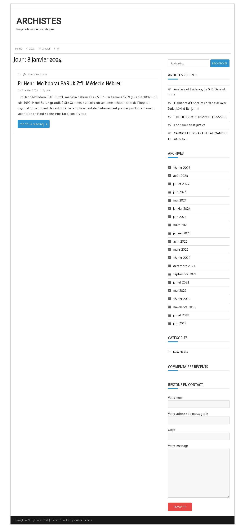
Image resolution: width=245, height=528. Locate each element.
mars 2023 (180, 225)
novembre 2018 (184, 307)
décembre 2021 (184, 266)
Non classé (180, 352)
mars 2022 (180, 249)
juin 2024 (179, 192)
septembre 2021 (184, 274)
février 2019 (181, 299)
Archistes (38, 21)
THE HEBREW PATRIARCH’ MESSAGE (199, 117)
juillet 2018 (181, 315)
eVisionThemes (83, 520)
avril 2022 (180, 241)
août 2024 (180, 176)
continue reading (32, 124)
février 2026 (181, 168)
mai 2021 (179, 290)
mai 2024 (180, 200)
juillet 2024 (181, 184)
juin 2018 (179, 323)
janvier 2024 (182, 208)
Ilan (48, 90)
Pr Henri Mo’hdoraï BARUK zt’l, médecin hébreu (70, 83)
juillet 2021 (181, 282)
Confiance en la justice (190, 125)
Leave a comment (37, 74)
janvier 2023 (181, 233)
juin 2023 (179, 217)
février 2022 (181, 258)
